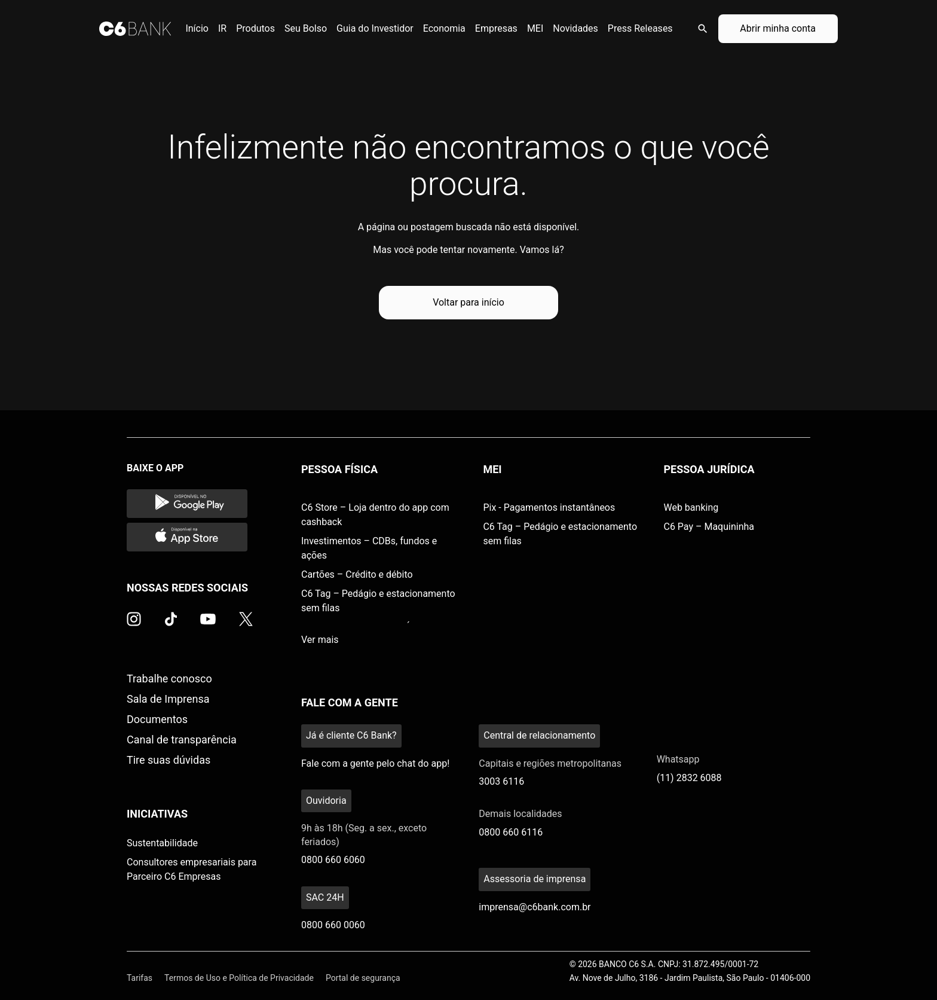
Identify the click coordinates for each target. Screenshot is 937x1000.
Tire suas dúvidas (168, 760)
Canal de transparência (182, 739)
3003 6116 (501, 781)
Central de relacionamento (539, 735)
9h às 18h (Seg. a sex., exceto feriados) (364, 834)
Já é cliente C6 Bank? (351, 735)
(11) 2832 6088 (689, 777)
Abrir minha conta (778, 28)
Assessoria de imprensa (534, 879)
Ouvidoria (326, 800)
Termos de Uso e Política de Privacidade (239, 978)
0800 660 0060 (333, 925)
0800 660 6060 (333, 859)
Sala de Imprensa (168, 699)
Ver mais (320, 639)
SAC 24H (325, 897)
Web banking (690, 507)
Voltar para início (468, 302)
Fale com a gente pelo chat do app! (375, 763)
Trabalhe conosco (169, 678)
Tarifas (139, 978)
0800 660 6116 (511, 832)
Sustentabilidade (162, 843)
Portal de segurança (363, 978)
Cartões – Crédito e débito (357, 574)
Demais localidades (520, 813)
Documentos (157, 719)
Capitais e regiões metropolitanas (550, 763)
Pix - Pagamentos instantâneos (549, 507)
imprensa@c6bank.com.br (534, 907)
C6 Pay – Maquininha (708, 526)
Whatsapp (678, 759)
